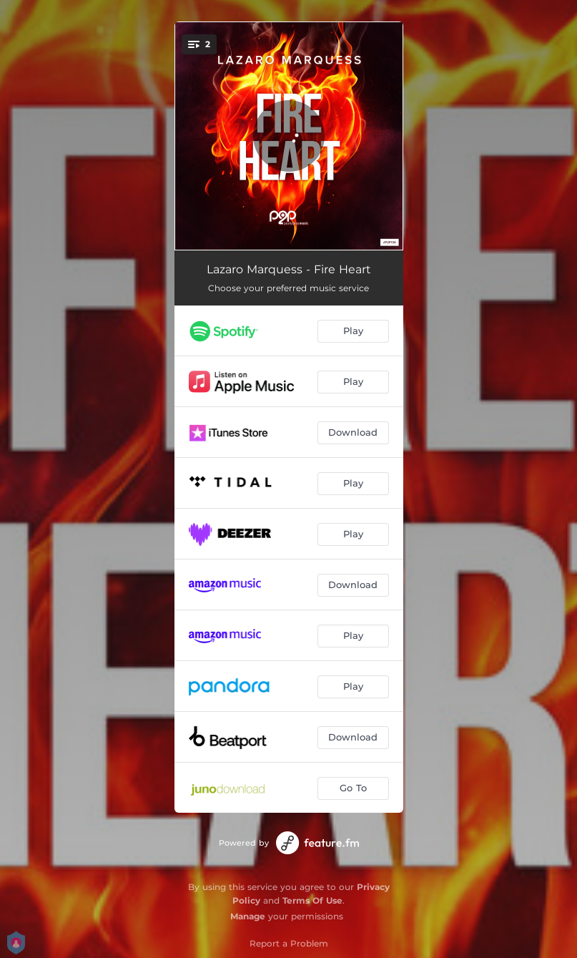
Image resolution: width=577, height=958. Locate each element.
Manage (247, 916)
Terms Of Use (312, 900)
